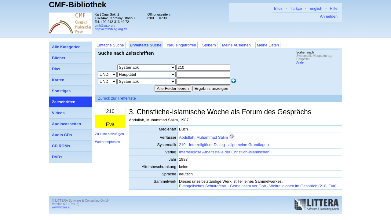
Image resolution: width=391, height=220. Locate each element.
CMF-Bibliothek (77, 4)
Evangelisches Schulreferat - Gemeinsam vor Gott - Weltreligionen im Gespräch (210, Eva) (257, 186)
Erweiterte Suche (146, 45)
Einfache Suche (110, 45)
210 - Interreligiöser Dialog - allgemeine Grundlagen (224, 144)
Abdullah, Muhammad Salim (203, 137)
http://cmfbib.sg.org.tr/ (111, 29)
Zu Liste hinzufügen (109, 134)
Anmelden (329, 16)
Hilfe (334, 8)
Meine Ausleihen (236, 45)
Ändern (301, 62)
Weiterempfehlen (107, 142)
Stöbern (209, 45)
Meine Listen (268, 45)
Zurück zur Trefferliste (117, 98)
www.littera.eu (61, 207)
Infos (278, 8)
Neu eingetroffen (181, 45)
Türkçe (296, 8)
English (315, 8)
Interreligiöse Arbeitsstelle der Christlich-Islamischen (224, 152)
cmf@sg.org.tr (105, 25)
